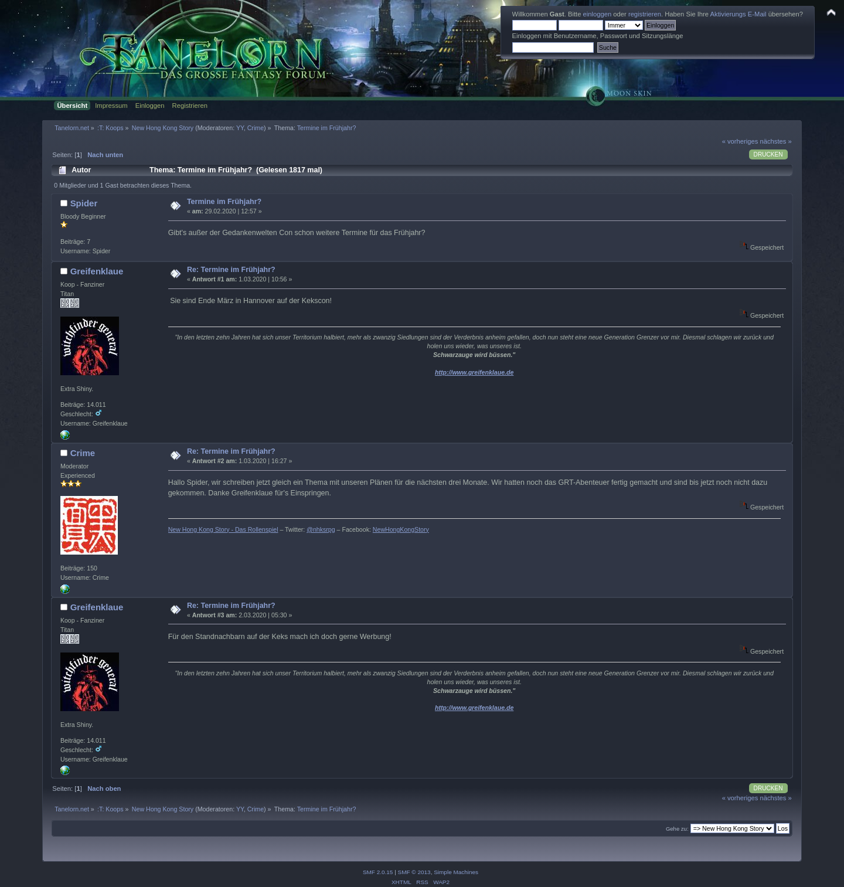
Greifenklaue (97, 271)
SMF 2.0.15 (378, 872)
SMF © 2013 (414, 872)
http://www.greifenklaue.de (474, 372)
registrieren (644, 14)
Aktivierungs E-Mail (738, 14)
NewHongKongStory (401, 529)
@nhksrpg (321, 529)
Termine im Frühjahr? (224, 202)
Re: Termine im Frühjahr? (231, 270)
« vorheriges (740, 141)
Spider (84, 203)
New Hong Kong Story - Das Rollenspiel (223, 529)
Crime (255, 127)
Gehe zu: (677, 828)
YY (240, 127)
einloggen (597, 14)
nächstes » (776, 141)
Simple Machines (456, 872)
